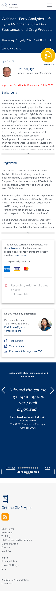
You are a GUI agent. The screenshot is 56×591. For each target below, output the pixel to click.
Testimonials (16, 341)
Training (6, 536)
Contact (5, 547)
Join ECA (6, 551)
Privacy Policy (9, 561)
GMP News (7, 528)
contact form (19, 255)
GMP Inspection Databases (16, 539)
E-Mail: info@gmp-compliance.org (14, 329)
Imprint (5, 557)
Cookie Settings (10, 565)
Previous (10, 467)
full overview (15, 248)
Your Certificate (17, 346)
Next (47, 467)
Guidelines (7, 532)
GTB (3, 568)
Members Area (9, 543)
